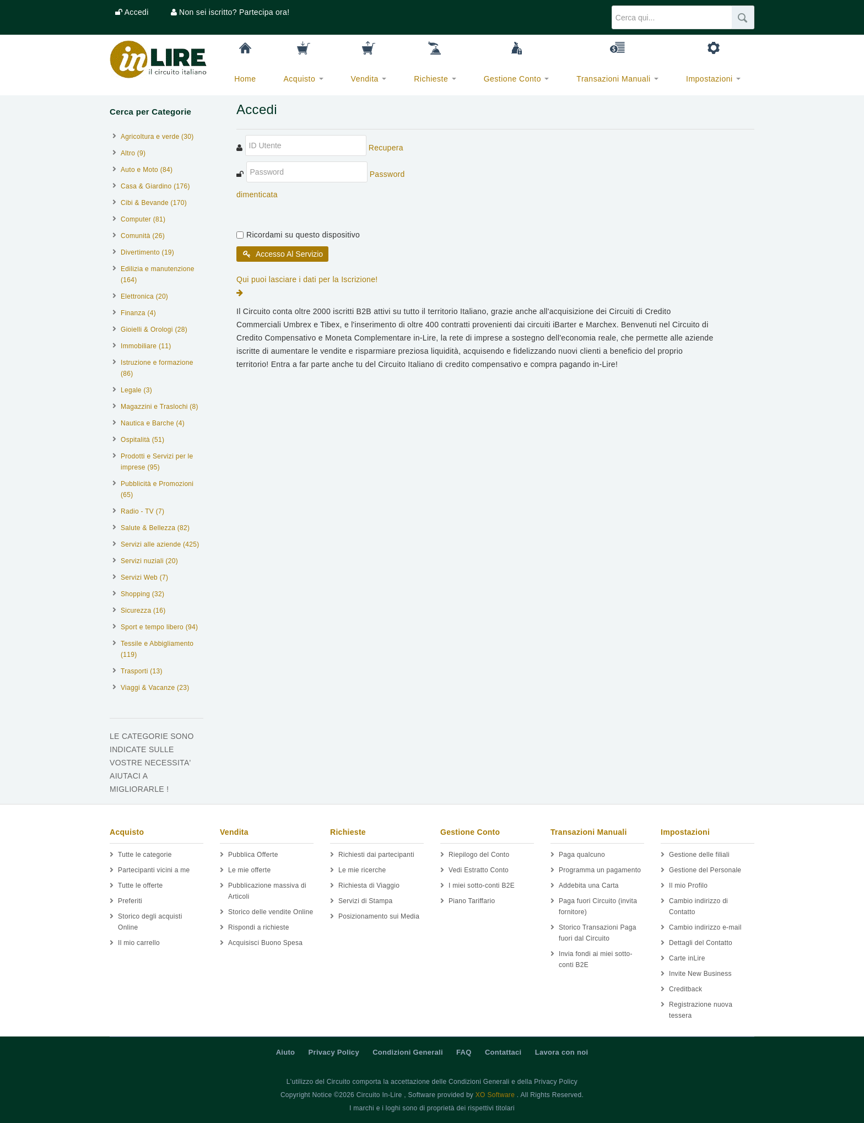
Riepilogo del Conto (479, 855)
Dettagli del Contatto (700, 943)
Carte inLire (687, 958)
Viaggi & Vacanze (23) (155, 688)
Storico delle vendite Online (271, 912)
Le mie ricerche (362, 870)
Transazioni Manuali (617, 78)
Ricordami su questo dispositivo (303, 234)
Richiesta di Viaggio (368, 885)
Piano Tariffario (472, 901)
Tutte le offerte (140, 885)
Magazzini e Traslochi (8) (159, 407)
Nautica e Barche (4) (153, 423)
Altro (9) (133, 153)
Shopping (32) (142, 594)
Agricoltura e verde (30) (157, 137)
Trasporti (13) (142, 671)
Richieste (435, 78)
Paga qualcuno (582, 855)
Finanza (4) (138, 313)
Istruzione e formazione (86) (157, 368)
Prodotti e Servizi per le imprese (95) (157, 461)
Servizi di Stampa (365, 901)
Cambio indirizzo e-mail (705, 927)
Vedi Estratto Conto (479, 870)
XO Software (495, 1095)
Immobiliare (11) (146, 346)
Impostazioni (713, 78)
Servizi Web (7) (144, 577)
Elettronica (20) (144, 296)
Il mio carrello (139, 943)
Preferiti (130, 901)
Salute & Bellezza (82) (155, 528)
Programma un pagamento (600, 870)
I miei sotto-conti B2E (482, 885)
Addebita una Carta (589, 885)
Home (245, 78)
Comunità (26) (143, 236)
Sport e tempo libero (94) (159, 627)
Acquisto (303, 78)
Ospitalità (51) (142, 440)
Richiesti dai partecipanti (376, 855)
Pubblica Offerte (253, 855)
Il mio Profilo (688, 885)
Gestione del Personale (705, 870)
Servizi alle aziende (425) (160, 544)
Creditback (685, 989)
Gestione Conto (516, 78)
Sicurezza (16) (143, 610)
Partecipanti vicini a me (154, 870)
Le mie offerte (249, 870)
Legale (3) (136, 390)
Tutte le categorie (145, 855)
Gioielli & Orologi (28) (154, 329)
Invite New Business (700, 974)
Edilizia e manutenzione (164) (158, 274)
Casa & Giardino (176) (155, 186)
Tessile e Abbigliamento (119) (157, 649)
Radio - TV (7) (142, 511)
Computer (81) (143, 219)
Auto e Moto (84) (146, 170)
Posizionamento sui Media (378, 916)
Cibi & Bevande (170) (154, 203)
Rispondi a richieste (258, 927)
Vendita (369, 78)
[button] (132, 12)
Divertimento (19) (147, 252)
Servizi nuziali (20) (149, 561)
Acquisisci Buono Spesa (265, 943)
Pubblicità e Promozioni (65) (157, 489)
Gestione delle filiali (699, 855)
